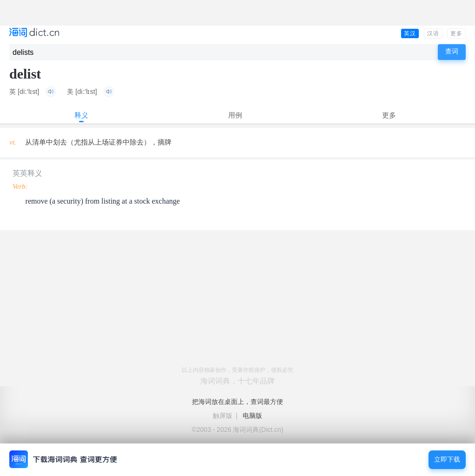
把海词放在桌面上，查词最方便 (237, 401)
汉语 (433, 33)
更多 (456, 33)
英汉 (410, 33)
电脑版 (252, 415)
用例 (235, 115)
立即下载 (447, 459)
